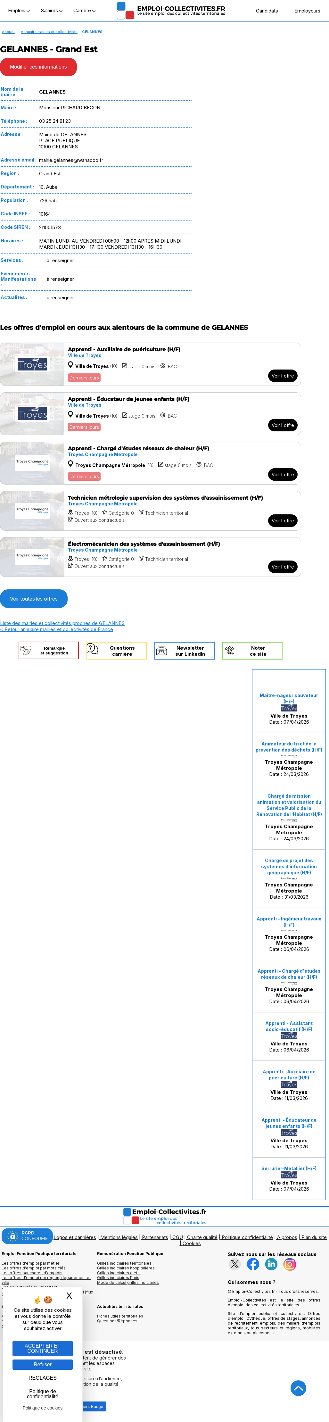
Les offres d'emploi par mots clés (34, 1268)
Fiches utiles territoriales (120, 1316)
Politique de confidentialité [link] (42, 1394)
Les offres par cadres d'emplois (32, 1272)
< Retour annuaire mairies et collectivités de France (56, 629)
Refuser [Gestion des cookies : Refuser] (43, 1364)
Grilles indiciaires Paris (118, 1277)
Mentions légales (119, 1237)
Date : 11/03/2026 (289, 1085)
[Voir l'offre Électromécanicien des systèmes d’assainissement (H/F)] (150, 557)
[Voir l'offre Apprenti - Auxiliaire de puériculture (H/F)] (150, 364)
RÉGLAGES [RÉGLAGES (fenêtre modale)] (43, 1378)
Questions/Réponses (117, 1320)
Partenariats (155, 1237)
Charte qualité (202, 1237)
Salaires (51, 10)
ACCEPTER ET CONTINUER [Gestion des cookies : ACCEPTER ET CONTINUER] (43, 1348)
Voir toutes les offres (34, 598)
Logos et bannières (74, 1237)
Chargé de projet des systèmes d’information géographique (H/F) (289, 866)
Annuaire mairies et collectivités (49, 31)
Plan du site (314, 1237)
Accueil (8, 31)
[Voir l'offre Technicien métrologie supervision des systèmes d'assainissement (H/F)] (150, 510)
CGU (177, 1237)
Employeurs (304, 10)
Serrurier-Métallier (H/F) (289, 1168)
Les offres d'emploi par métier (30, 1263)
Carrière (84, 10)
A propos (287, 1237)
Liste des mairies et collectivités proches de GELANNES (62, 623)
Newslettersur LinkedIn (190, 651)
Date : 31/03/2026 (289, 879)
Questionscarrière (122, 651)
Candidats (263, 10)
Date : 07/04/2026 (289, 709)
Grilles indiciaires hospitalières (126, 1268)
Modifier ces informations (38, 67)
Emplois (19, 10)
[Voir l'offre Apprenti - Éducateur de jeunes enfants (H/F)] (150, 414)
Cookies (192, 1243)
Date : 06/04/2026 (289, 934)
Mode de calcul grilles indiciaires (128, 1282)
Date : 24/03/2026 (289, 759)
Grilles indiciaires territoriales (124, 1263)
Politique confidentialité (247, 1237)
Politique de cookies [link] (43, 1407)
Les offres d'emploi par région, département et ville (46, 1280)
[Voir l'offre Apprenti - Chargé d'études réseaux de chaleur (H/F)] (150, 463)
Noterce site (258, 651)
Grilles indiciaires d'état (119, 1272)
